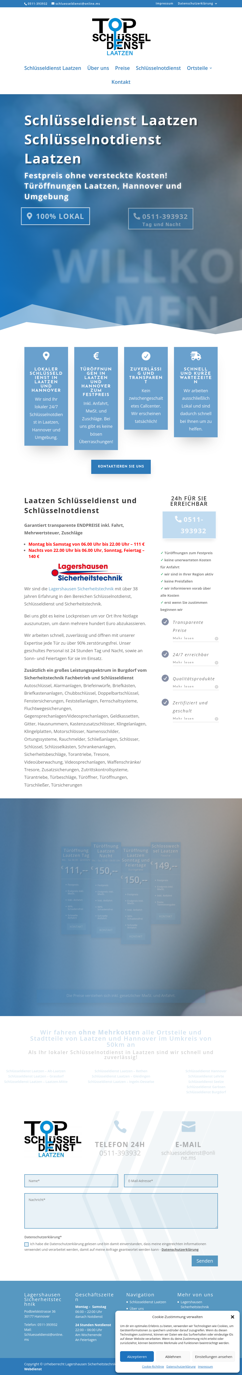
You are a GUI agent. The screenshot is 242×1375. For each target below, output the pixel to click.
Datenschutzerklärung (181, 1367)
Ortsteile (197, 68)
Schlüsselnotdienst (158, 68)
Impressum (205, 1367)
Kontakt (121, 82)
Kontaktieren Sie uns (121, 466)
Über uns (98, 68)
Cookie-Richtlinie (153, 1367)
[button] (232, 1317)
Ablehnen (173, 1356)
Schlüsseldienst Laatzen (52, 68)
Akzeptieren (137, 1356)
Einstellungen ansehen (213, 1356)
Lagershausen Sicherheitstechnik (81, 589)
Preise (122, 68)
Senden (204, 1261)
